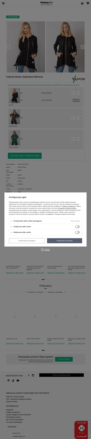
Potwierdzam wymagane (26, 241)
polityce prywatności (68, 206)
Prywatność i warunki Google (67, 208)
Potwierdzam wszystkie (65, 241)
